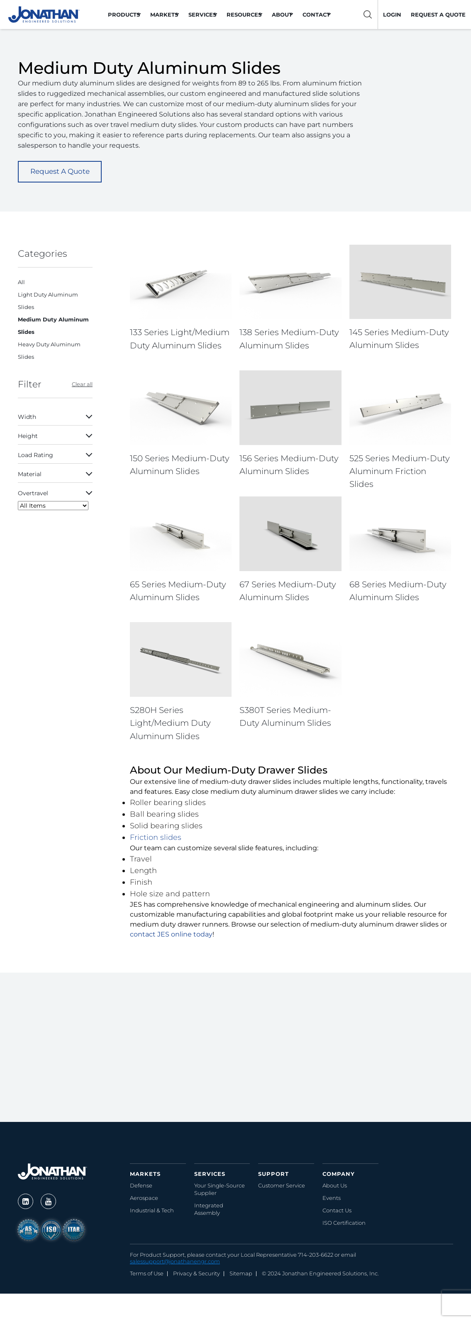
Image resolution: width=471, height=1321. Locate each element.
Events (331, 1198)
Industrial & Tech (152, 1210)
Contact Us (336, 1210)
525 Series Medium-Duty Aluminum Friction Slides (399, 471)
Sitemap (240, 1273)
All (21, 282)
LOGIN (392, 14)
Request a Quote (438, 14)
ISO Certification (344, 1223)
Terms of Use (147, 1273)
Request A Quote (60, 171)
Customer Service (281, 1185)
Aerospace (144, 1198)
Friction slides (155, 837)
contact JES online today (171, 935)
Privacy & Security (196, 1273)
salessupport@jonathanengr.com (175, 1261)
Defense (141, 1185)
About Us (334, 1185)
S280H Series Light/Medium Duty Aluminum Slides (170, 723)
